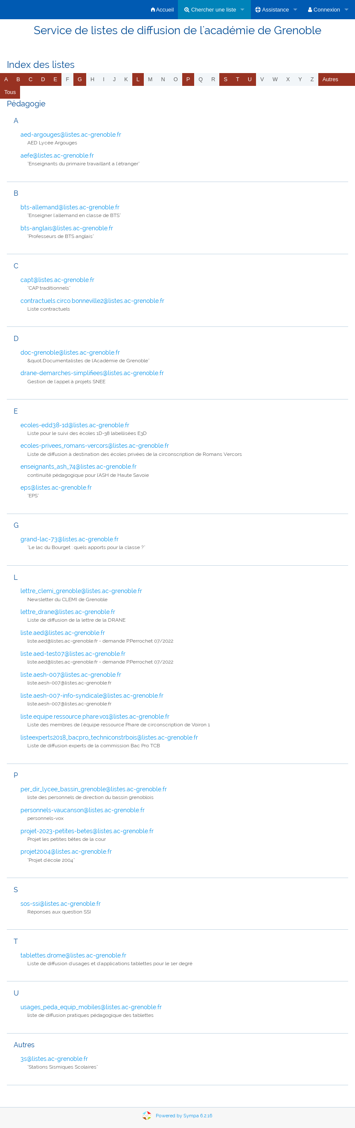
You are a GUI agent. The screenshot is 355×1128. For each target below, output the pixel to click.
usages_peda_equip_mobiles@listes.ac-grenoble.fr (91, 1007)
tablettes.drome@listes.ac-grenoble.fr (73, 955)
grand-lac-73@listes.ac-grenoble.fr (69, 539)
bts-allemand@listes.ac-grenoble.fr (69, 207)
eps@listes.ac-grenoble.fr (56, 487)
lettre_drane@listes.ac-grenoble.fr (67, 611)
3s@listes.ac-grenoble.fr (54, 1058)
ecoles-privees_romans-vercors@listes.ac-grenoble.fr (94, 445)
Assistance (272, 9)
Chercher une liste (210, 9)
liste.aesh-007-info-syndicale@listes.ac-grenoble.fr (91, 695)
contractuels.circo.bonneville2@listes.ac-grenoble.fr (92, 300)
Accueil (162, 9)
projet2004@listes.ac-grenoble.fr (66, 851)
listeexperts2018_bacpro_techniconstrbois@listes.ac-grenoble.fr (109, 737)
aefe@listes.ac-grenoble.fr (57, 155)
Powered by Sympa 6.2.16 (184, 1116)
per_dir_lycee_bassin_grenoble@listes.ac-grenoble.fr (93, 789)
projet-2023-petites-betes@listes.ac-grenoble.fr (87, 831)
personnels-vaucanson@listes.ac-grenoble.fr (82, 810)
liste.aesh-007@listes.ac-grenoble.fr (70, 674)
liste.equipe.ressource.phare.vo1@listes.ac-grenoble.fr (94, 716)
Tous (10, 92)
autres (330, 79)
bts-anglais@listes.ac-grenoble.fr (66, 228)
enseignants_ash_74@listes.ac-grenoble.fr (78, 466)
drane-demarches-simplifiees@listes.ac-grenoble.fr (92, 373)
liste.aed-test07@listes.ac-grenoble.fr (72, 653)
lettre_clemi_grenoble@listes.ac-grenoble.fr (81, 591)
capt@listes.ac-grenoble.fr (57, 279)
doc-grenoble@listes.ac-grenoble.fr (70, 352)
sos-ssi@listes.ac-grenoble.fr (60, 903)
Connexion (324, 9)
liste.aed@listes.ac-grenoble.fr (62, 632)
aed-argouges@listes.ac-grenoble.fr (70, 134)
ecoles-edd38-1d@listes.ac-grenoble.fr (74, 425)
